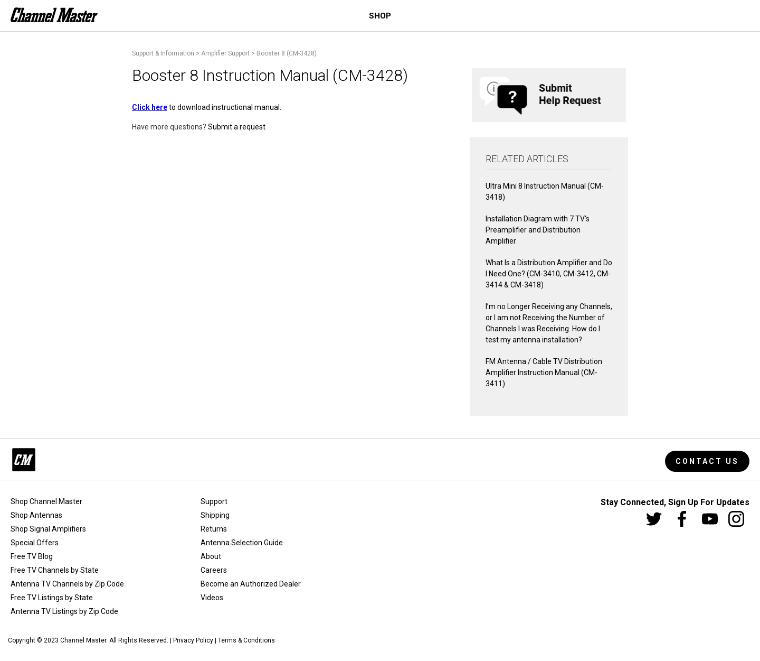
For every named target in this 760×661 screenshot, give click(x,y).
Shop (380, 16)
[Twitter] (654, 519)
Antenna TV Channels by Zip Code (67, 584)
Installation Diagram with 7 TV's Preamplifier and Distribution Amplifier (538, 230)
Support (214, 501)
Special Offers (35, 542)
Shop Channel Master (46, 501)
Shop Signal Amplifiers (48, 529)
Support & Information (163, 53)
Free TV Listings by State (52, 597)
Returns (214, 529)
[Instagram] (736, 519)
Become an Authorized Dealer (251, 584)
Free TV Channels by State (55, 570)
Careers (214, 570)
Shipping (215, 515)
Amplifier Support (225, 53)
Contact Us (707, 461)
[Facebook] (682, 519)
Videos (212, 597)
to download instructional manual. (206, 107)
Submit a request (236, 127)
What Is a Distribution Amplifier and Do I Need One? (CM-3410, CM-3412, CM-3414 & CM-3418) (549, 273)
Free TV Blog (32, 556)
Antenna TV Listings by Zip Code (64, 611)
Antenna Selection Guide (242, 542)
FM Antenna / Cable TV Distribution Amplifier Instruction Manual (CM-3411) (544, 372)
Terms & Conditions (246, 640)
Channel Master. (84, 640)
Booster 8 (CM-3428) (286, 53)
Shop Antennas (36, 515)
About (211, 556)
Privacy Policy (193, 640)
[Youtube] (710, 519)
